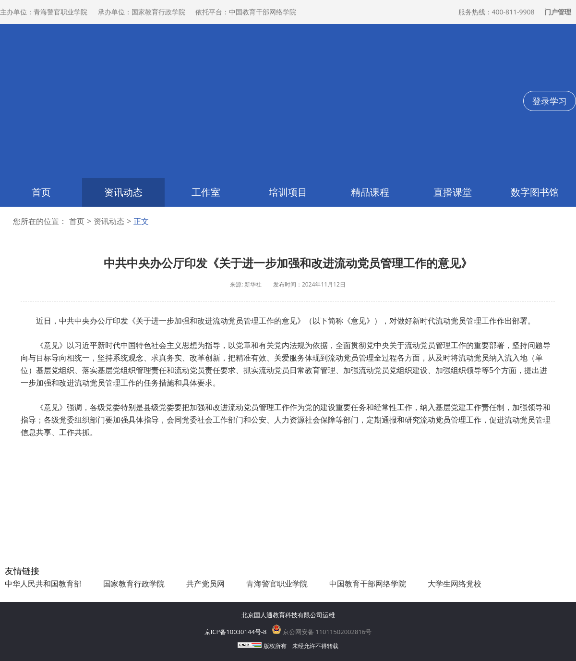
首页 (41, 192)
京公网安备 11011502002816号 (322, 631)
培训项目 (288, 192)
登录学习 (549, 101)
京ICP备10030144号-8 (235, 631)
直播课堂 (452, 192)
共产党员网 (205, 583)
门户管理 (557, 11)
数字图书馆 (535, 192)
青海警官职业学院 (277, 583)
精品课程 (370, 192)
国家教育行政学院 (134, 583)
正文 (141, 221)
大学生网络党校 (454, 583)
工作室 (206, 192)
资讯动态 (123, 192)
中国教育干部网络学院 (367, 583)
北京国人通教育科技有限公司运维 (288, 615)
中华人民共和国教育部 (43, 583)
